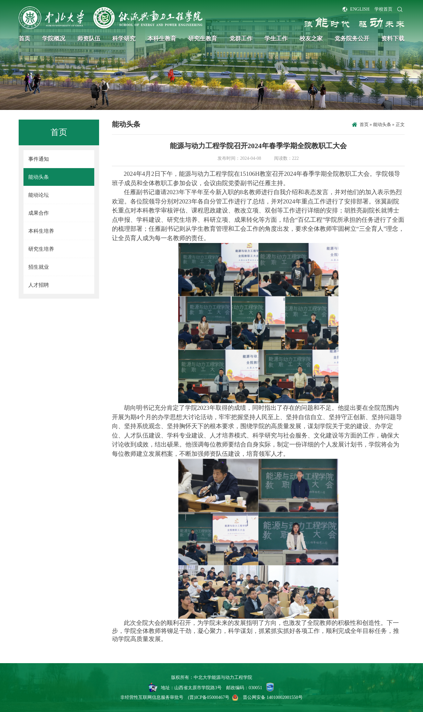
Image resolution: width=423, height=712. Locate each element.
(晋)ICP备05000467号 (208, 697)
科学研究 (123, 38)
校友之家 (311, 38)
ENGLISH (360, 9)
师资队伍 (88, 38)
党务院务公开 (352, 38)
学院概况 (53, 38)
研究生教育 (202, 38)
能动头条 (382, 124)
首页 (24, 38)
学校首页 (383, 9)
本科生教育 (161, 38)
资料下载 (392, 38)
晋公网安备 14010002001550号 (273, 697)
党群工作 (241, 38)
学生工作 (276, 38)
